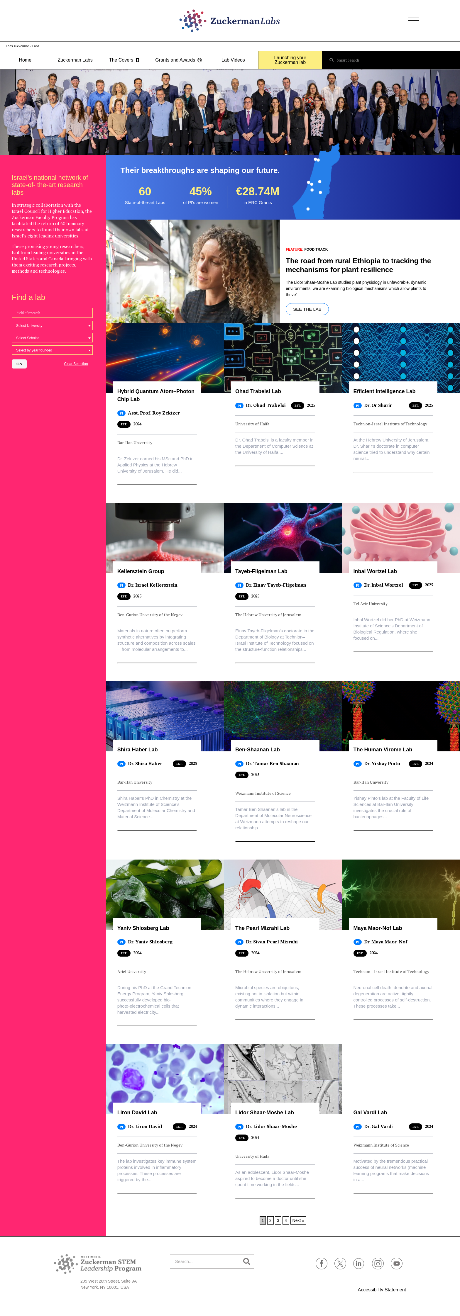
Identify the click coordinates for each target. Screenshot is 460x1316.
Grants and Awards (179, 60)
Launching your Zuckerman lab (290, 60)
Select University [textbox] (29, 326)
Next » (298, 1220)
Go (19, 364)
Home (25, 60)
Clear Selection (76, 364)
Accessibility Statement (382, 1289)
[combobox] (52, 325)
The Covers (125, 60)
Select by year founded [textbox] (34, 350)
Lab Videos (233, 60)
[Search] (246, 1261)
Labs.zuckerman (18, 46)
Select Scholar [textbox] (27, 338)
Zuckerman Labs (75, 60)
